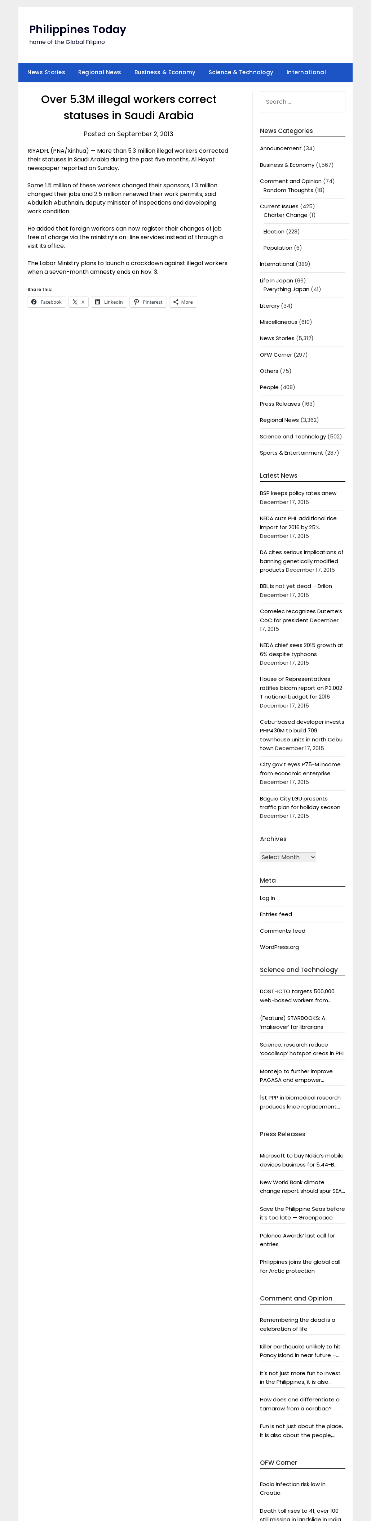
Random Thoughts (288, 190)
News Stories (46, 72)
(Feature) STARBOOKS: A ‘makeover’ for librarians (292, 1022)
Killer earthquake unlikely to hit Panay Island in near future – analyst (300, 1351)
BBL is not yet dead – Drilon (296, 586)
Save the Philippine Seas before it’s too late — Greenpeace (302, 1213)
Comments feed (282, 931)
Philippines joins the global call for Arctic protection (300, 1266)
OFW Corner (276, 354)
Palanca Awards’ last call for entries (297, 1240)
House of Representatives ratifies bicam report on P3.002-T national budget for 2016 (302, 687)
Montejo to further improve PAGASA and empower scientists (296, 1076)
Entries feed (276, 914)
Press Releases (280, 403)
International (306, 72)
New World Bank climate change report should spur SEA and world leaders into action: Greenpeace (301, 1187)
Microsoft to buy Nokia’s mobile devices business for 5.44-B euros (302, 1160)
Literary (269, 305)
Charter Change (286, 215)
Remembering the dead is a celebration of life (297, 1324)
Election (274, 231)
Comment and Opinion (291, 181)
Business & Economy (165, 72)
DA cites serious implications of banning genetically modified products (302, 561)
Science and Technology (293, 436)
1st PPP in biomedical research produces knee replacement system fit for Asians (300, 1102)
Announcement (281, 148)
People (269, 387)
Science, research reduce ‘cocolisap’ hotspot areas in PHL (302, 1049)
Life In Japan (276, 280)
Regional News (100, 72)
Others (269, 371)
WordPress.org (279, 947)
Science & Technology (241, 72)
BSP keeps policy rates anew (298, 493)
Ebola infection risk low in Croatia (293, 1488)
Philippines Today (77, 29)
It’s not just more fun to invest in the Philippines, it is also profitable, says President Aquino (300, 1378)
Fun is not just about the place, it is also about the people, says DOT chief (301, 1431)
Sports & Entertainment (291, 452)
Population (278, 247)
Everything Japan (286, 289)
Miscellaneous (278, 322)
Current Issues (279, 206)
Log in (267, 898)
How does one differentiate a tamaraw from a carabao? (300, 1404)
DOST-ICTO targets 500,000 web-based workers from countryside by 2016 (297, 996)
